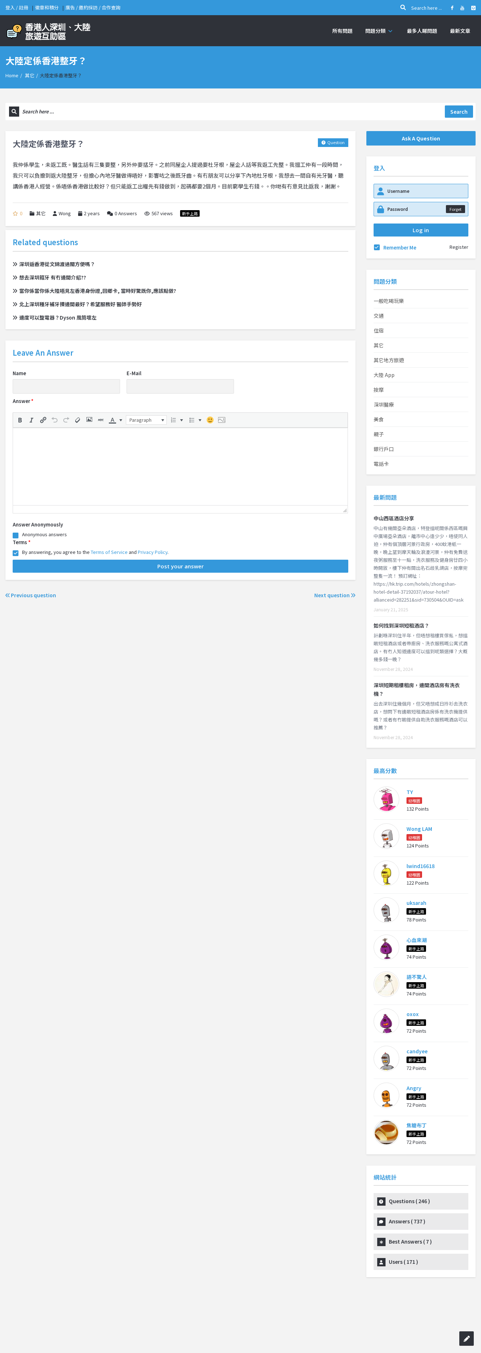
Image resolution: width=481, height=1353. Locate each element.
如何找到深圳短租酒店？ (401, 625)
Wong (62, 213)
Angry (413, 1088)
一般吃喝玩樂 (389, 300)
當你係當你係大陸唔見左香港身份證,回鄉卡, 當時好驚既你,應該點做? (94, 290)
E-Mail (134, 373)
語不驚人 (416, 976)
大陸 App (384, 374)
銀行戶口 (384, 448)
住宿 (379, 330)
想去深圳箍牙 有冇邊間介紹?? (49, 277)
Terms (21, 542)
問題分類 (379, 30)
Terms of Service (109, 551)
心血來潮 (416, 940)
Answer (23, 401)
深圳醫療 (384, 404)
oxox (412, 1014)
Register (459, 246)
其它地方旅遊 (389, 360)
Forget (455, 209)
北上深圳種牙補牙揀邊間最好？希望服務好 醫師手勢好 (77, 304)
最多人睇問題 (422, 30)
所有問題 (342, 30)
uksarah (416, 902)
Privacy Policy (152, 551)
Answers (122, 213)
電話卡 (381, 463)
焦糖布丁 (416, 1125)
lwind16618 (420, 866)
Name (19, 373)
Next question (335, 595)
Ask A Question (421, 138)
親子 (379, 434)
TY (409, 791)
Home (11, 75)
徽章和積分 (47, 7)
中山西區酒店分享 (394, 518)
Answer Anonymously (38, 524)
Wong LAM (419, 828)
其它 (29, 75)
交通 (379, 315)
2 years (92, 213)
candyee (416, 1051)
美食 (379, 419)
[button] (20, 420)
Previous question (30, 595)
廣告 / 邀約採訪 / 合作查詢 (92, 7)
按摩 (379, 389)
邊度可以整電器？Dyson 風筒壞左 (55, 317)
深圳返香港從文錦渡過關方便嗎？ (54, 264)
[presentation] (20, 420)
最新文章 (460, 30)
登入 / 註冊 (16, 7)
